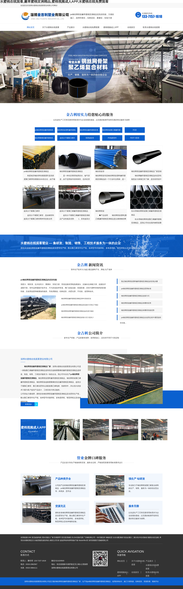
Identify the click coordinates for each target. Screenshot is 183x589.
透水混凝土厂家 (48, 537)
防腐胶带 (57, 537)
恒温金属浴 (127, 537)
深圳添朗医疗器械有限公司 (98, 540)
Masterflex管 (83, 540)
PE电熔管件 (112, 138)
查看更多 (29, 404)
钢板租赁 (109, 537)
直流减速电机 (37, 537)
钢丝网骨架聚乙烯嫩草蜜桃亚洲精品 (112, 130)
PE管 (135, 130)
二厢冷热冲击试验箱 (139, 537)
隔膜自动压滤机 (153, 537)
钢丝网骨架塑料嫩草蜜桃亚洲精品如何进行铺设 (77, 311)
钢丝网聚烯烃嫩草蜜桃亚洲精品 (45, 138)
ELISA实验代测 (77, 537)
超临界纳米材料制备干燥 (69, 540)
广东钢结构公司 (89, 537)
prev (15, 67)
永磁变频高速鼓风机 (41, 540)
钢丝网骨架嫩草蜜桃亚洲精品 (90, 130)
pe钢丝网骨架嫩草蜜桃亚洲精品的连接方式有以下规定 (79, 305)
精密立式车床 (55, 540)
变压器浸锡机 (66, 537)
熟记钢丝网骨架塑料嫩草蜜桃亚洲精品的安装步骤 (139, 281)
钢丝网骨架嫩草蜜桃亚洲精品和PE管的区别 (76, 298)
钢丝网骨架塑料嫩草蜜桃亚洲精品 (67, 130)
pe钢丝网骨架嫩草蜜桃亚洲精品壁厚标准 (136, 289)
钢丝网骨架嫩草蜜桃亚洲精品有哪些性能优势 (137, 310)
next (167, 67)
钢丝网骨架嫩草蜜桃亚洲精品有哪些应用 (136, 303)
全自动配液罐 (118, 537)
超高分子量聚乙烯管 (67, 138)
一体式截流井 (100, 537)
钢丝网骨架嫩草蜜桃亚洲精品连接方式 (135, 296)
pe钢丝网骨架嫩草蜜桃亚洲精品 (45, 130)
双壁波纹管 (90, 138)
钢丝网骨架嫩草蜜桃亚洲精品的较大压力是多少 (77, 317)
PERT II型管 (134, 138)
